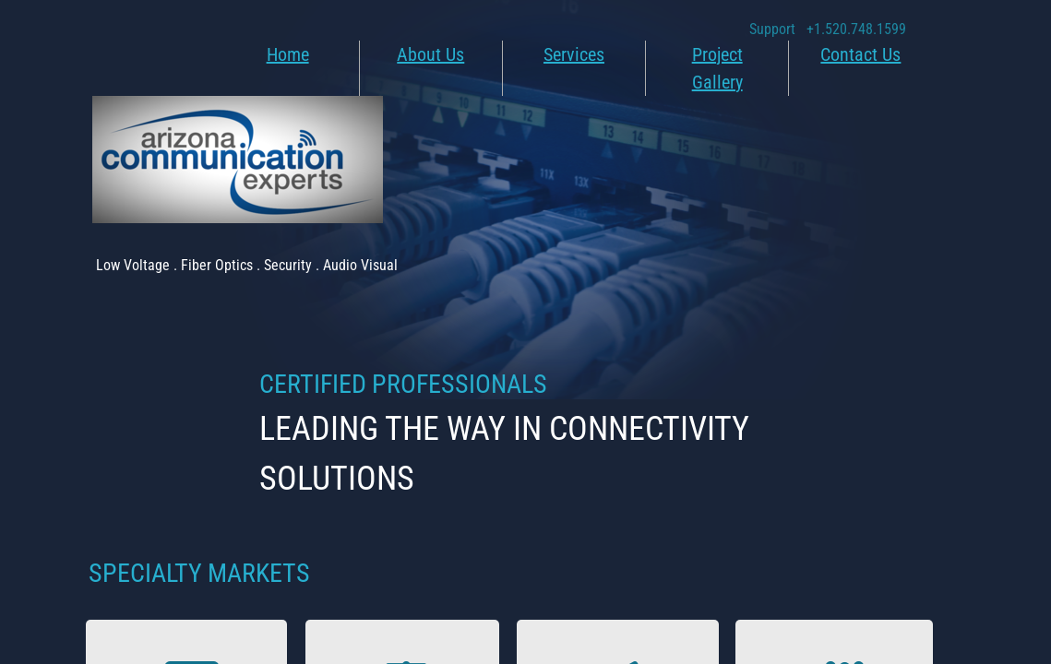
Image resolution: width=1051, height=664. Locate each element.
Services (573, 54)
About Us (430, 54)
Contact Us (860, 54)
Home (288, 54)
